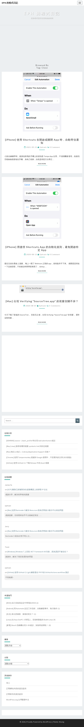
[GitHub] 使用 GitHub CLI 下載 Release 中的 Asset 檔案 (27, 463)
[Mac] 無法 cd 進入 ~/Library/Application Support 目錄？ (28, 452)
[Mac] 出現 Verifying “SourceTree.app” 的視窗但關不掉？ (42, 301)
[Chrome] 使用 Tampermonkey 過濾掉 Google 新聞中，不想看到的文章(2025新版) (38, 457)
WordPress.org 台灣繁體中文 (17, 700)
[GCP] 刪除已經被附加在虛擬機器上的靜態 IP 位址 (27, 489)
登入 (8, 683)
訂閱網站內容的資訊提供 (16, 688)
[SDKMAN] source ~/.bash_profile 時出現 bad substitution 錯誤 (30, 440)
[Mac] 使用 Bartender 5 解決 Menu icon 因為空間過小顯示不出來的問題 (35, 510)
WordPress (47, 722)
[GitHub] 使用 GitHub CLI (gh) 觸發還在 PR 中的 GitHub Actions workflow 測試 (38, 572)
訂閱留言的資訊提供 (14, 694)
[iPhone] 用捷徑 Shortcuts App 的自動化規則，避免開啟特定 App (42, 248)
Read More (42, 164)
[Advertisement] (42, 45)
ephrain (43, 147)
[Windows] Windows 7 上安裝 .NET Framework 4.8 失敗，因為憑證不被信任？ (37, 551)
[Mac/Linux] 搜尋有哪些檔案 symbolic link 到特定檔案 (27, 446)
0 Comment (55, 147)
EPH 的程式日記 (10, 2)
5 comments (54, 306)
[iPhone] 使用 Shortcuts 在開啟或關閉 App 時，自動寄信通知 (42, 141)
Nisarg (61, 722)
